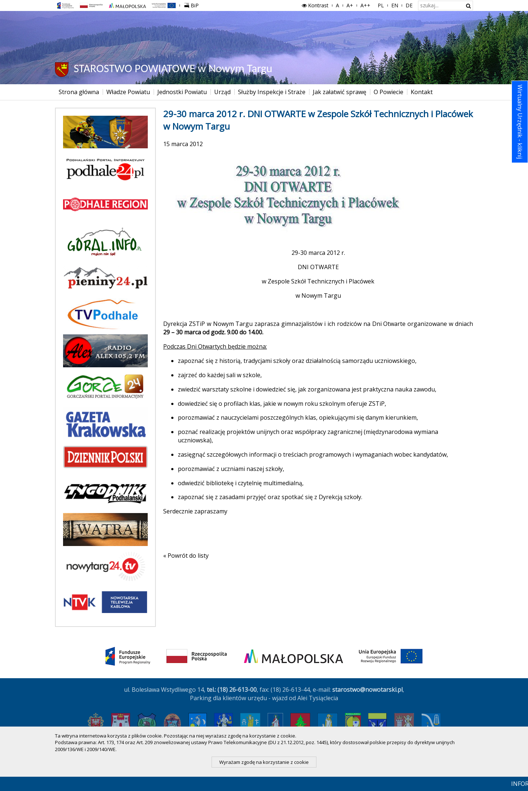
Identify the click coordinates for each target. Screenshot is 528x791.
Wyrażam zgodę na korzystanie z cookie (264, 762)
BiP (192, 4)
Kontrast (315, 5)
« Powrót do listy (186, 556)
